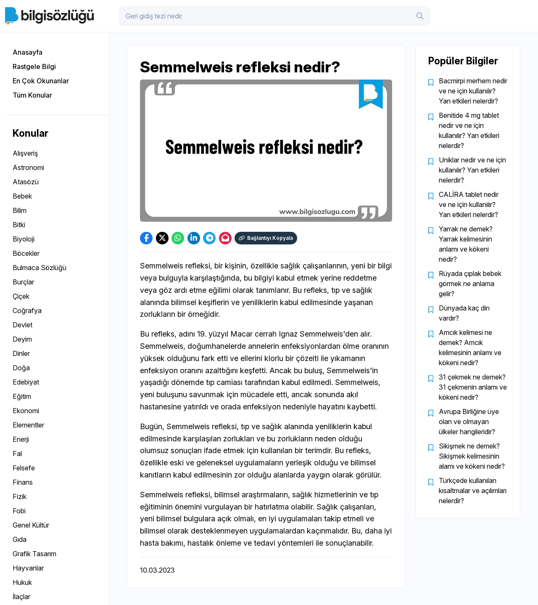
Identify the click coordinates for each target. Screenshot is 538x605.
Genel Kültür (31, 525)
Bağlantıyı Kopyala (266, 238)
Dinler (21, 353)
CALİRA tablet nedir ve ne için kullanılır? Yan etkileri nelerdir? (468, 204)
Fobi (19, 511)
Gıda (19, 539)
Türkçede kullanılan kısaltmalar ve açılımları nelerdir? (472, 490)
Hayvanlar (28, 568)
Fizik (19, 496)
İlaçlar (21, 596)
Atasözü (26, 182)
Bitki (19, 224)
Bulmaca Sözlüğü (39, 267)
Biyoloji (23, 239)
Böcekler (26, 253)
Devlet (22, 325)
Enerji (21, 439)
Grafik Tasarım (34, 553)
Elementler (28, 425)
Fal (17, 453)
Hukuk (22, 582)
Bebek (22, 196)
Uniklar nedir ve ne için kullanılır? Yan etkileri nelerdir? (472, 170)
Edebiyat (26, 382)
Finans (23, 482)
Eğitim (22, 396)
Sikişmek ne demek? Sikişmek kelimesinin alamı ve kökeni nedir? (472, 456)
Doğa (21, 368)
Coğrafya (27, 310)
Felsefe (24, 468)
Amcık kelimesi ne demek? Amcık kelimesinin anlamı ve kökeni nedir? (470, 347)
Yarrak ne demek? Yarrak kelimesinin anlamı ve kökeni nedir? (466, 244)
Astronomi (28, 167)
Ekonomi (26, 410)
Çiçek (21, 296)
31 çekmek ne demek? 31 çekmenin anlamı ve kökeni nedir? (473, 387)
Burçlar (23, 282)
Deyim (22, 339)
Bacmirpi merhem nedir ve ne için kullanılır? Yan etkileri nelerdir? (473, 91)
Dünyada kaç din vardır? (464, 313)
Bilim (19, 210)
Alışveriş (25, 153)
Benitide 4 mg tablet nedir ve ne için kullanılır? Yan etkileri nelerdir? (469, 130)
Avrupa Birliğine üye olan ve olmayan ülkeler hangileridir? (469, 421)
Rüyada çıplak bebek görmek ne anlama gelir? (470, 283)
